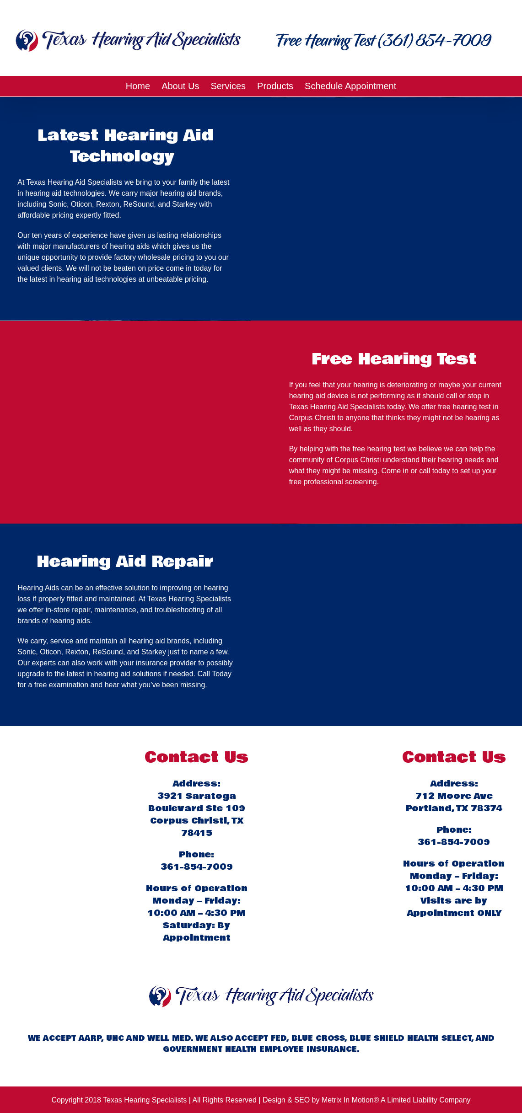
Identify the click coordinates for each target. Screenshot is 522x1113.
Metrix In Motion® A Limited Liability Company (396, 1100)
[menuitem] (143, 86)
